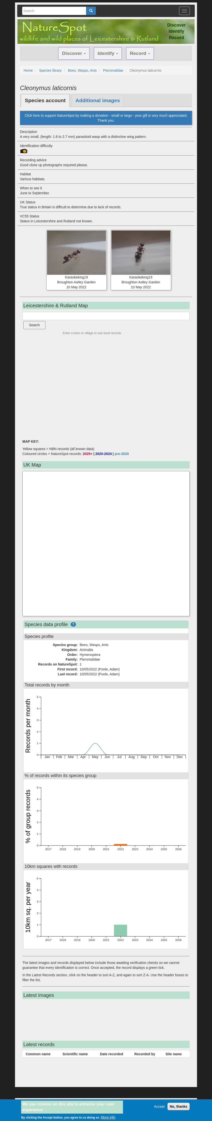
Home (28, 70)
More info (108, 1117)
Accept (159, 1106)
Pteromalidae (113, 70)
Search (34, 325)
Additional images (98, 100)
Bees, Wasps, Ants (82, 70)
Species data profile (46, 624)
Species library (50, 70)
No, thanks (178, 1106)
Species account (45, 100)
